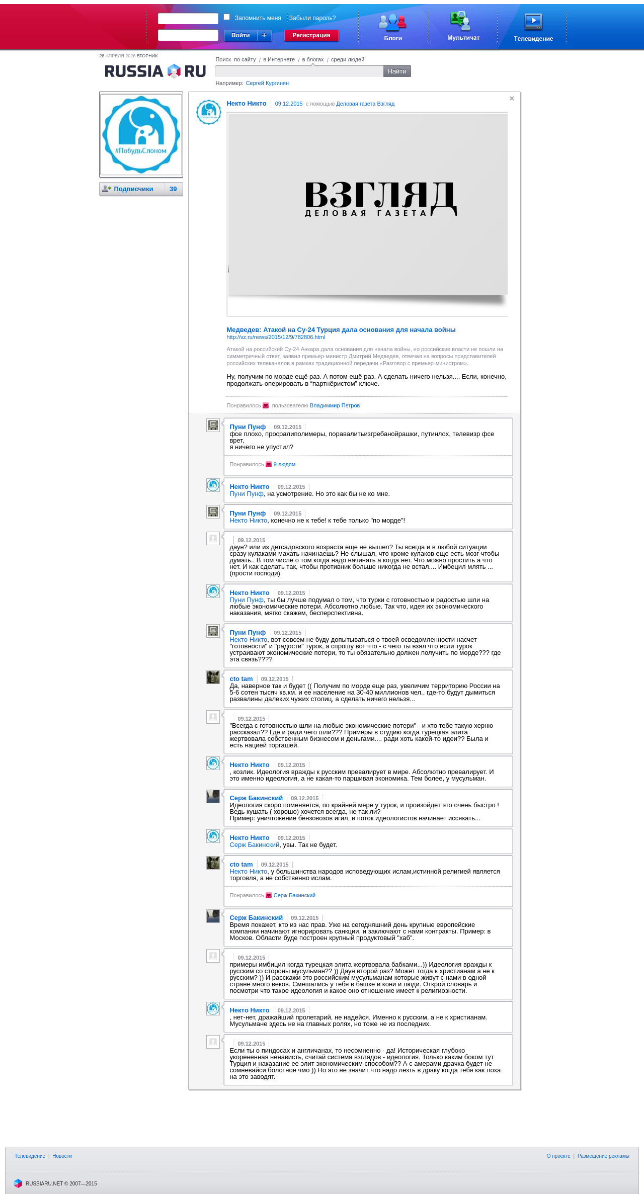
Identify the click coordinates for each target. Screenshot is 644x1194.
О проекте (559, 1156)
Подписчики (133, 189)
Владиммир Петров (335, 405)
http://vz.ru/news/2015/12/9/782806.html (275, 337)
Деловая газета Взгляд (365, 104)
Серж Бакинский (254, 844)
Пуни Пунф (246, 493)
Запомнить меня (258, 18)
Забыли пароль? (312, 18)
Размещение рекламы (603, 1156)
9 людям (285, 464)
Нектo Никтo (248, 520)
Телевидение (30, 1156)
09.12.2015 (289, 104)
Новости (62, 1156)
